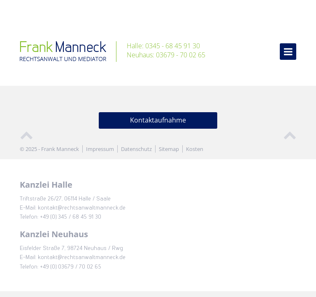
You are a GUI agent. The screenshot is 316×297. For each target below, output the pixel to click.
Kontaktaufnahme (158, 120)
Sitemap (169, 149)
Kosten (194, 149)
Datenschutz (136, 149)
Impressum (100, 149)
